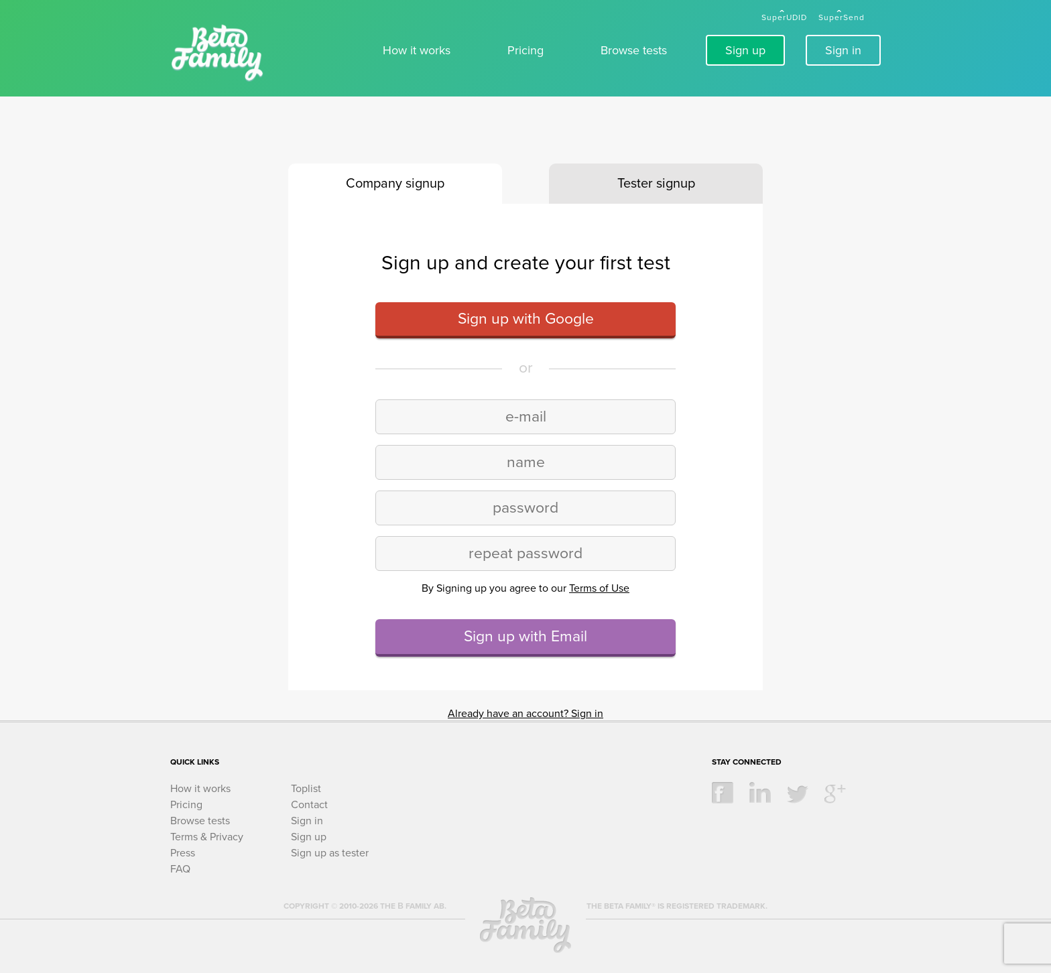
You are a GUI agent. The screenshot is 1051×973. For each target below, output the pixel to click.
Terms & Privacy (206, 837)
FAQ (180, 869)
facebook (722, 792)
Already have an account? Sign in (525, 713)
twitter (797, 792)
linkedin (760, 792)
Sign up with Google (526, 319)
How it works (416, 50)
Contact (309, 805)
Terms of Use (599, 588)
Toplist (306, 788)
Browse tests (634, 50)
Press (182, 853)
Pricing (525, 50)
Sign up (745, 50)
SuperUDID (784, 17)
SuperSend (841, 17)
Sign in (843, 50)
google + (835, 792)
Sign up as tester (330, 853)
